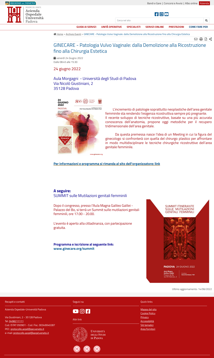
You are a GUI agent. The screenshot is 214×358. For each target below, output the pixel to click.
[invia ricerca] (206, 20)
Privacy (145, 317)
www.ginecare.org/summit (74, 248)
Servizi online (154, 27)
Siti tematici (147, 325)
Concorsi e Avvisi (173, 3)
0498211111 (16, 321)
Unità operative (111, 27)
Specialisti (134, 27)
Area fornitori (148, 329)
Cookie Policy (148, 313)
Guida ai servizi (86, 27)
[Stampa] (201, 39)
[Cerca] (159, 20)
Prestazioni (176, 27)
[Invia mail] (195, 39)
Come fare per (198, 27)
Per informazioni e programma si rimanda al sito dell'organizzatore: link (107, 163)
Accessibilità (147, 321)
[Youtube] (166, 14)
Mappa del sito (149, 309)
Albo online (191, 3)
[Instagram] (162, 14)
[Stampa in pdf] (206, 39)
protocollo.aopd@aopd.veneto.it (31, 333)
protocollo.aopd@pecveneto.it (27, 329)
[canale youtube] (76, 311)
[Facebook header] (157, 14)
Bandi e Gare (154, 3)
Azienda (204, 3)
